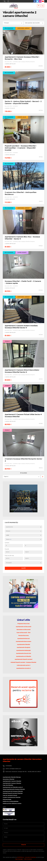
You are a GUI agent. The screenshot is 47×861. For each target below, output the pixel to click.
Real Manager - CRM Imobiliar (23, 859)
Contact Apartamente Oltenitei (11, 797)
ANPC (4, 807)
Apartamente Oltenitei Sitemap (12, 777)
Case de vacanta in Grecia (10, 795)
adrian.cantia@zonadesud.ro (8, 1)
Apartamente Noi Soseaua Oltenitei (13, 791)
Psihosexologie (7, 799)
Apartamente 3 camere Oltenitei (12, 783)
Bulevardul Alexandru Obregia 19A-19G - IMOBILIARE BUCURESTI (23, 771)
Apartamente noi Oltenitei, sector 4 (13, 787)
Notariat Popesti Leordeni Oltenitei (13, 793)
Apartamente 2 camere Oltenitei (12, 781)
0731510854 (5, 1)
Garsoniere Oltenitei (8, 779)
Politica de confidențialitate (10, 801)
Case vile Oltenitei (8, 785)
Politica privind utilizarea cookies (12, 803)
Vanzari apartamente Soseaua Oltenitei (14, 789)
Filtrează (6, 22)
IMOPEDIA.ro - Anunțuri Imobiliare (26, 857)
